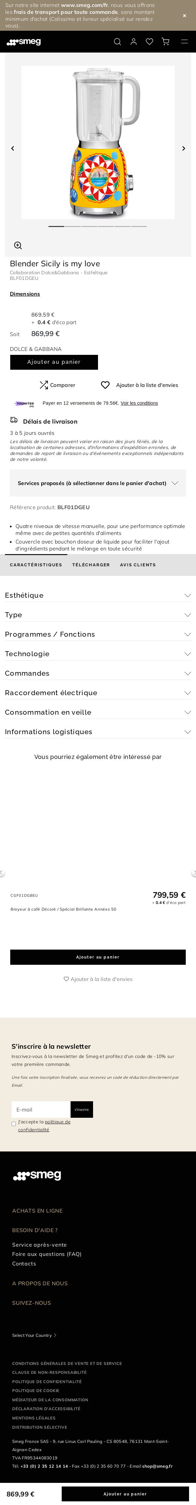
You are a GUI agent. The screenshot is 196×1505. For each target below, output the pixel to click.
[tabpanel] (98, 142)
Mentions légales (34, 1417)
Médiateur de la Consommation (50, 1399)
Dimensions (25, 293)
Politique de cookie (35, 1390)
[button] (18, 244)
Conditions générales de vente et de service (67, 1363)
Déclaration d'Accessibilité (46, 1408)
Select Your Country (32, 1335)
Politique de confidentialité (47, 1381)
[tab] (36, 565)
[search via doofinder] (117, 42)
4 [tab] (106, 223)
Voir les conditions (139, 403)
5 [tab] (122, 223)
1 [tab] (56, 223)
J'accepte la (44, 1126)
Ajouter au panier (54, 362)
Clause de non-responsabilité (49, 1372)
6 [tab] (139, 223)
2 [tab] (73, 223)
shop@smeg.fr (157, 1466)
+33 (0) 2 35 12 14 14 (44, 1466)
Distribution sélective (39, 1427)
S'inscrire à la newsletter (51, 1046)
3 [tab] (89, 223)
